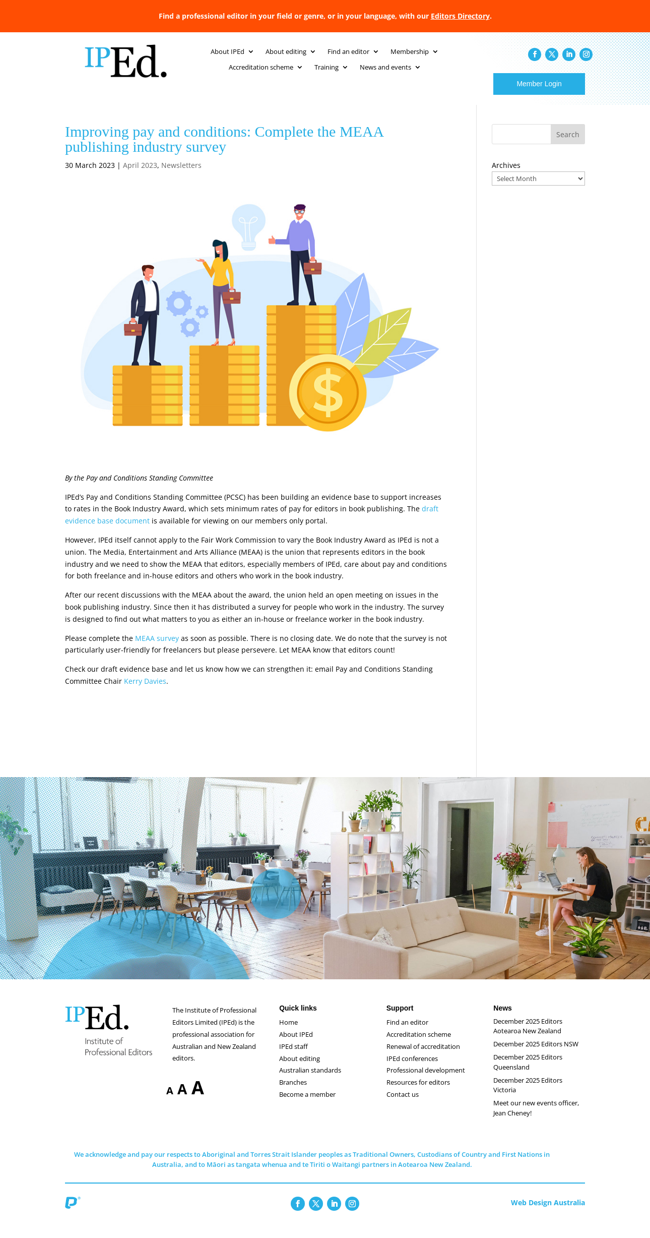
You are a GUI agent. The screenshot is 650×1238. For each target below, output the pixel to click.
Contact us (402, 1104)
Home (288, 1032)
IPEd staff (293, 1056)
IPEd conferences (412, 1068)
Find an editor (407, 1032)
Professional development (425, 1080)
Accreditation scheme (418, 1044)
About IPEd (296, 1044)
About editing (299, 1068)
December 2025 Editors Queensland (527, 1072)
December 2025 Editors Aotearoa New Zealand (527, 1036)
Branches (293, 1092)
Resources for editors (418, 1092)
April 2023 (140, 175)
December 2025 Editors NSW (535, 1053)
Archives (506, 175)
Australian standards (310, 1080)
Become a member (307, 1104)
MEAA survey (157, 648)
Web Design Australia (548, 1212)
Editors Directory (460, 16)
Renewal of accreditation (423, 1056)
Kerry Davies (145, 691)
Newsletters (181, 175)
